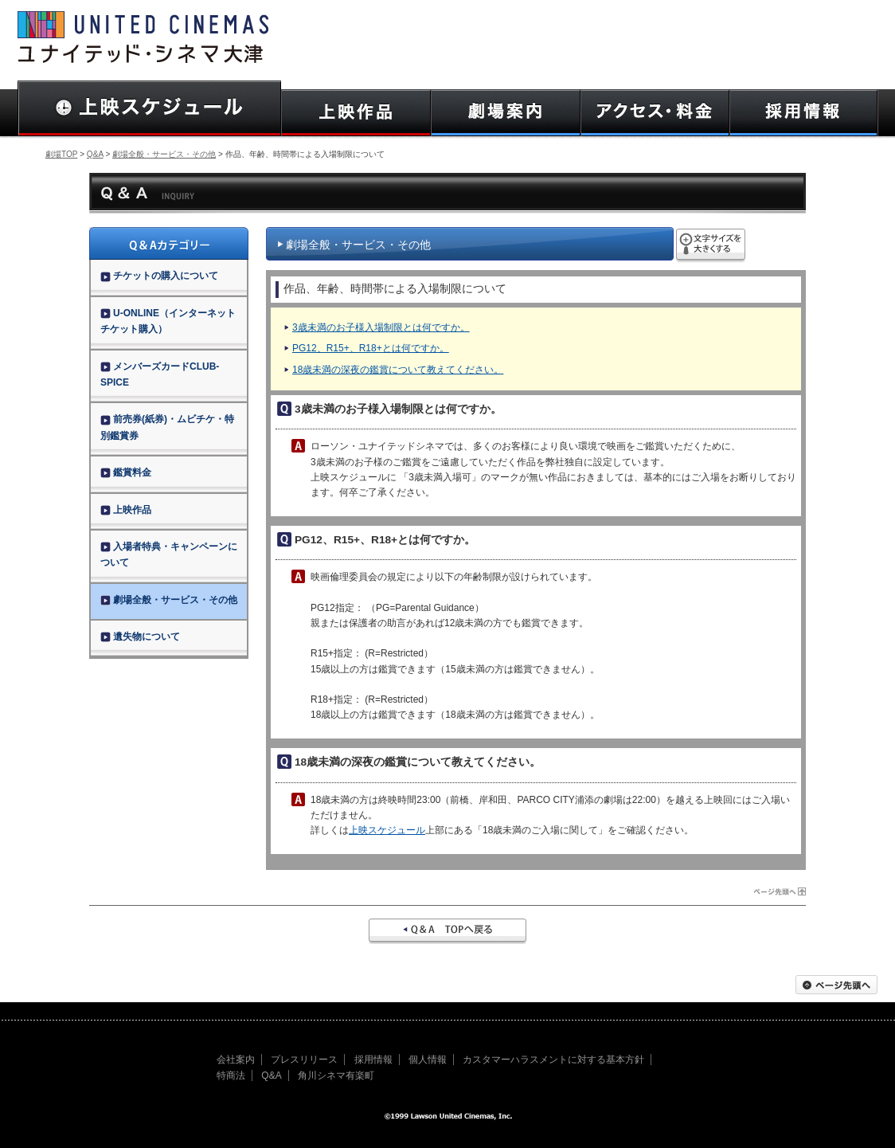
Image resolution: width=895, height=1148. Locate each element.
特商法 (231, 1075)
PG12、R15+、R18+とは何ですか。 (370, 348)
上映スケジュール (387, 830)
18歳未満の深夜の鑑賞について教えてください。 (397, 369)
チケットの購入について (159, 275)
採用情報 (373, 1059)
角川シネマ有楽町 (336, 1075)
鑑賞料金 (125, 472)
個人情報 (427, 1059)
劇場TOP (61, 154)
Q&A (95, 154)
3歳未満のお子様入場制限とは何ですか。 (381, 327)
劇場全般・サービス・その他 (164, 154)
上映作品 (125, 509)
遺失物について (140, 636)
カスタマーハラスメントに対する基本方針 (553, 1059)
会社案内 (236, 1059)
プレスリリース (304, 1059)
